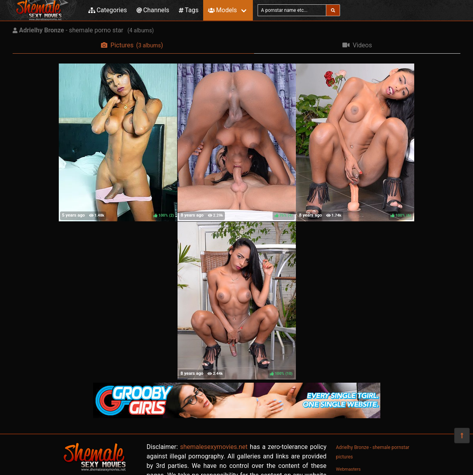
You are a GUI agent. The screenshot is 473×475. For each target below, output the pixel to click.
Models (222, 10)
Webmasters (348, 469)
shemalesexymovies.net (213, 447)
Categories (107, 10)
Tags (188, 10)
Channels (152, 10)
